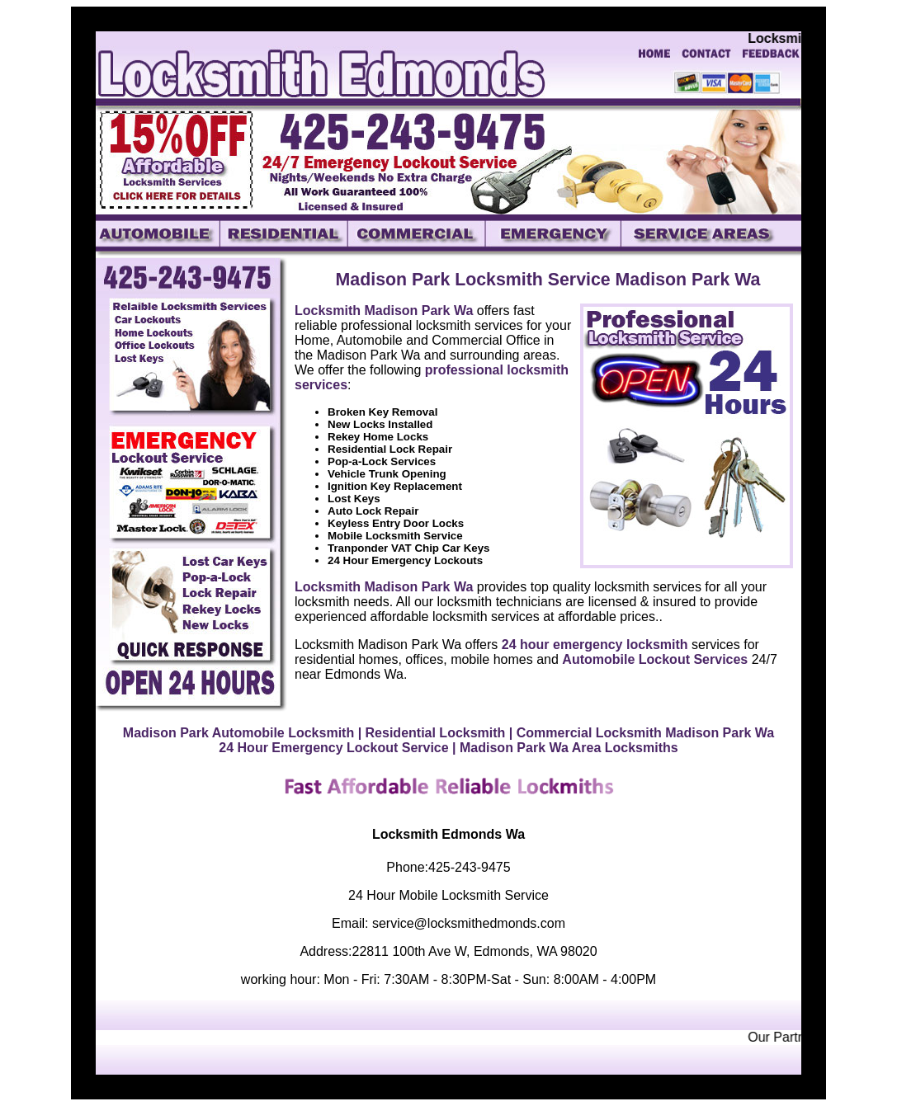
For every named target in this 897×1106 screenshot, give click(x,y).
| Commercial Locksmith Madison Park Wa (641, 733)
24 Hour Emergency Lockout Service (333, 748)
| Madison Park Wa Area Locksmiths (565, 748)
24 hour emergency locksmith (595, 645)
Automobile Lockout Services (655, 659)
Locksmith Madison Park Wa (384, 311)
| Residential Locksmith (432, 733)
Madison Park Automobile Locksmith (238, 733)
